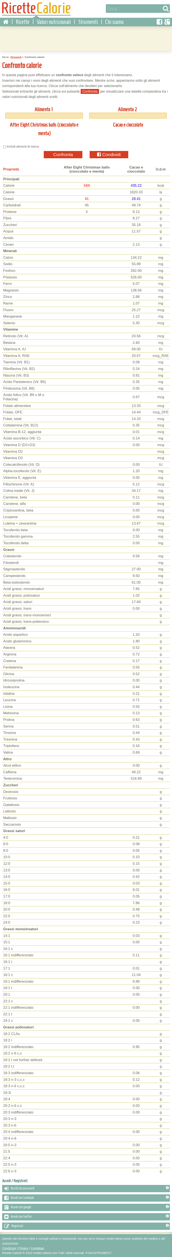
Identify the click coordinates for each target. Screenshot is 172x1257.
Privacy (23, 1247)
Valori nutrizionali (54, 21)
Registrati (86, 1225)
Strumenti (88, 21)
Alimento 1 (43, 108)
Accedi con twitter (86, 1216)
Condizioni (9, 1247)
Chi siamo (114, 21)
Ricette (22, 21)
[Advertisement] (86, 37)
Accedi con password (86, 1188)
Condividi (109, 154)
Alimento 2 (127, 108)
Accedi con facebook (86, 1197)
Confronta (63, 154)
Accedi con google (86, 1207)
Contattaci (37, 1247)
